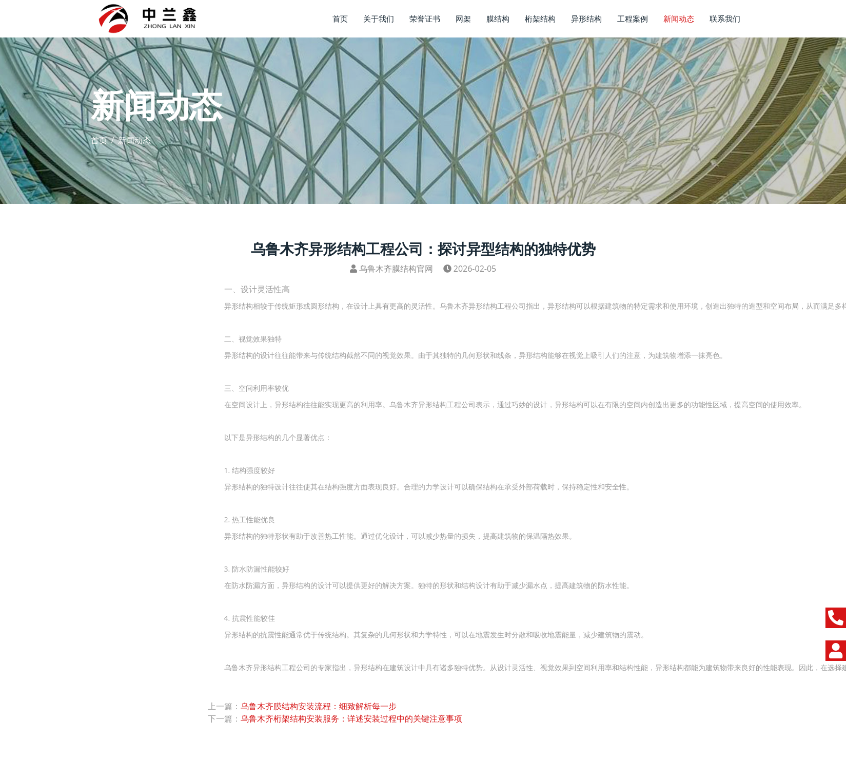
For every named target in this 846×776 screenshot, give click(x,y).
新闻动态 (678, 18)
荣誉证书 (424, 18)
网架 (463, 18)
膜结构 (497, 18)
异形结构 (586, 18)
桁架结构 (540, 18)
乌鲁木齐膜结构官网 (396, 268)
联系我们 (725, 18)
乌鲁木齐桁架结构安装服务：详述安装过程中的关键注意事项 (351, 718)
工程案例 (632, 18)
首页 (340, 18)
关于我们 (378, 18)
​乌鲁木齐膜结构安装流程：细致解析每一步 (319, 706)
